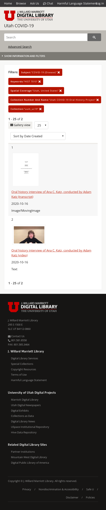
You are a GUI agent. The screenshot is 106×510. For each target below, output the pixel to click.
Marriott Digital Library (24, 399)
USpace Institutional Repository (30, 427)
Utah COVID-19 (19, 25)
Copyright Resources (23, 369)
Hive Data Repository (24, 432)
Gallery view (21, 125)
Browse (21, 3)
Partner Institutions (23, 451)
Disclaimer (72, 497)
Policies (90, 497)
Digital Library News (23, 421)
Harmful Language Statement (77, 3)
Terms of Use (19, 374)
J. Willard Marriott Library (23, 320)
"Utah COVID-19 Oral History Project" (55, 99)
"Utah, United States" (36, 90)
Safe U (90, 489)
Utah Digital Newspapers (26, 405)
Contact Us (16, 336)
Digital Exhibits (20, 410)
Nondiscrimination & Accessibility (59, 489)
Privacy (26, 489)
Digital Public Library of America (30, 462)
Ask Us (34, 3)
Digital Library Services (24, 358)
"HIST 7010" (26, 81)
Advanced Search (20, 47)
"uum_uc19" (26, 108)
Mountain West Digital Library (29, 457)
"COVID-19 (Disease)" (40, 72)
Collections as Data (22, 416)
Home (8, 3)
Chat (48, 3)
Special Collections (22, 364)
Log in (100, 3)
